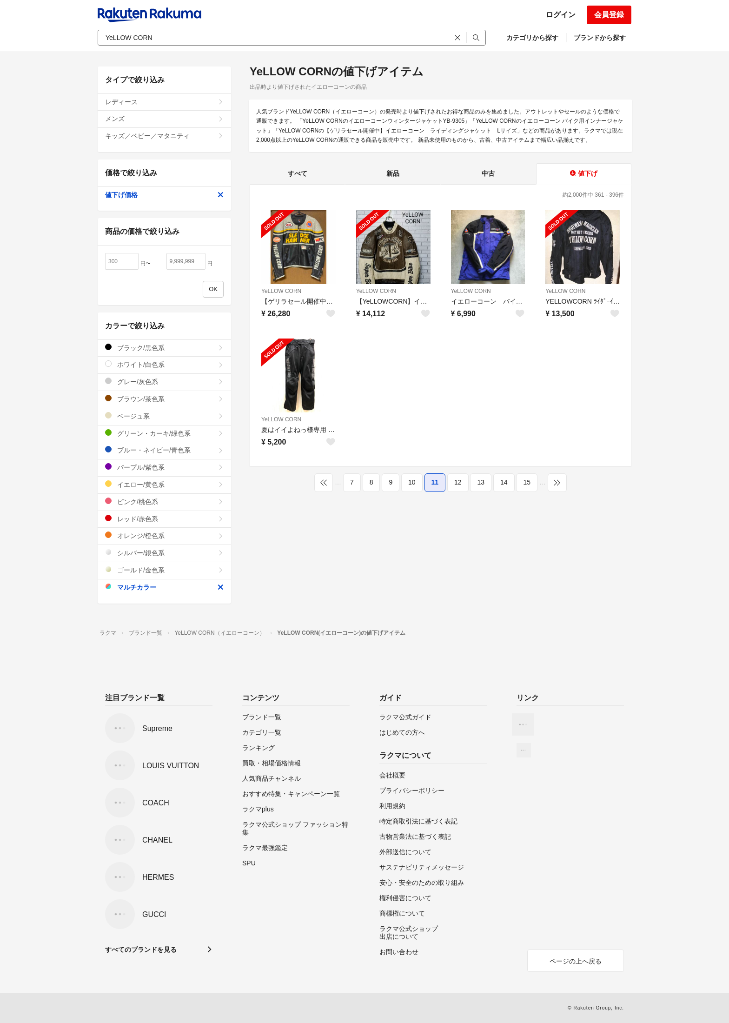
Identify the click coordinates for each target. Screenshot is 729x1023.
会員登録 (609, 15)
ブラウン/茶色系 (164, 399)
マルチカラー (164, 587)
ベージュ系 (164, 416)
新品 (392, 173)
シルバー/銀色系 (164, 553)
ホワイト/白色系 (164, 364)
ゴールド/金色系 (164, 570)
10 (412, 482)
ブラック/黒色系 (164, 348)
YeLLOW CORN (281, 291)
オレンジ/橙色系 (164, 535)
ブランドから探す (600, 37)
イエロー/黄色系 (164, 484)
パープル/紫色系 (164, 467)
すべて (297, 173)
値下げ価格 (164, 195)
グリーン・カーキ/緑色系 (164, 433)
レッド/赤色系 (164, 519)
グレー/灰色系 (164, 381)
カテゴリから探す (532, 37)
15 (526, 482)
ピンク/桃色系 (164, 501)
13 (480, 482)
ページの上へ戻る (576, 961)
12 (458, 482)
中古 (488, 173)
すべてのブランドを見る (141, 949)
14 (504, 482)
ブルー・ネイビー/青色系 (164, 450)
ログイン (561, 15)
